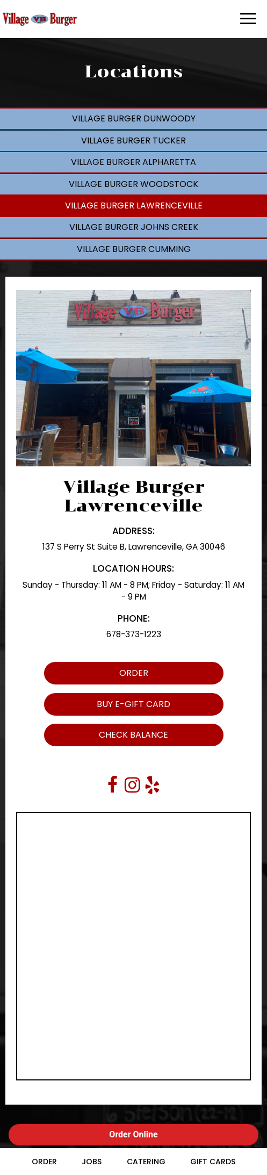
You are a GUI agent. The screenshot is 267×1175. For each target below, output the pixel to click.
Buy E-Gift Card (107, 707)
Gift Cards (212, 1161)
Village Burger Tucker (133, 140)
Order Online (133, 1134)
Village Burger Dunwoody (134, 118)
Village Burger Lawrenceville (134, 205)
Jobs (92, 1161)
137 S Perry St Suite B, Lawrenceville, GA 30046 (133, 546)
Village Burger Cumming (134, 249)
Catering (146, 1161)
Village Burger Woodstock (133, 184)
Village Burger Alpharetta (133, 162)
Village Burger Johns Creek (133, 227)
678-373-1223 (133, 634)
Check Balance (106, 737)
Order (96, 675)
